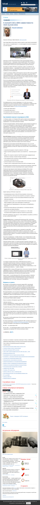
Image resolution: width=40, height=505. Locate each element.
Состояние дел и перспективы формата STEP (12, 358)
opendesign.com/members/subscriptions (20, 322)
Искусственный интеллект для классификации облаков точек (15, 373)
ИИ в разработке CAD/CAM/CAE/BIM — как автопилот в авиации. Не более (18, 408)
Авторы (11, 13)
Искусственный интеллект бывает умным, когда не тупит (14, 346)
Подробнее (4, 495)
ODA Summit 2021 (23, 39)
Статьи (7, 13)
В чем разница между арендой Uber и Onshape (12, 366)
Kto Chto (3, 457)
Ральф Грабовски (17, 27)
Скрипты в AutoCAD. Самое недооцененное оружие (14, 398)
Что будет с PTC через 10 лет (9, 370)
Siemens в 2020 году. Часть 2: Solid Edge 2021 (12, 371)
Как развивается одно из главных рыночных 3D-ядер (13, 354)
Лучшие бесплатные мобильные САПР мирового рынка (15, 404)
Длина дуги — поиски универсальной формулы (13, 396)
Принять (28, 503)
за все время (10, 391)
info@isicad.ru (14, 490)
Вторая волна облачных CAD (9, 353)
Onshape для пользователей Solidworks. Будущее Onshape (15, 365)
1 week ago (11, 466)
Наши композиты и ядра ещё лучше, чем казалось (14, 395)
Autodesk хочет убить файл (8, 368)
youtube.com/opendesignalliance (21, 106)
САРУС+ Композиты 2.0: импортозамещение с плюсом (14, 406)
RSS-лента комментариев (7, 454)
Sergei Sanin (4, 468)
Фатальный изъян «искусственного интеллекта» (12, 359)
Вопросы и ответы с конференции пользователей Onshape (14, 363)
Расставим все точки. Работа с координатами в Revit (14, 393)
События (16, 13)
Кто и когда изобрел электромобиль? (11, 409)
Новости (3, 13)
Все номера (4, 422)
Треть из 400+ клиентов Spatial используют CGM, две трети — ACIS (16, 351)
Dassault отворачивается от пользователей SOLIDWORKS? (15, 361)
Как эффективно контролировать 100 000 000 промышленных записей (16, 384)
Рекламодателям (22, 13)
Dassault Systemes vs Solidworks (9, 378)
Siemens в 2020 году (7, 376)
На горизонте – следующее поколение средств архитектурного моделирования (18, 356)
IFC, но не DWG (6, 375)
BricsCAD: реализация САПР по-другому (11, 349)
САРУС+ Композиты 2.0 (6, 474)
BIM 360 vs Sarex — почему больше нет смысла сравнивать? (16, 403)
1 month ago (12, 474)
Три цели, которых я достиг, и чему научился (12, 348)
